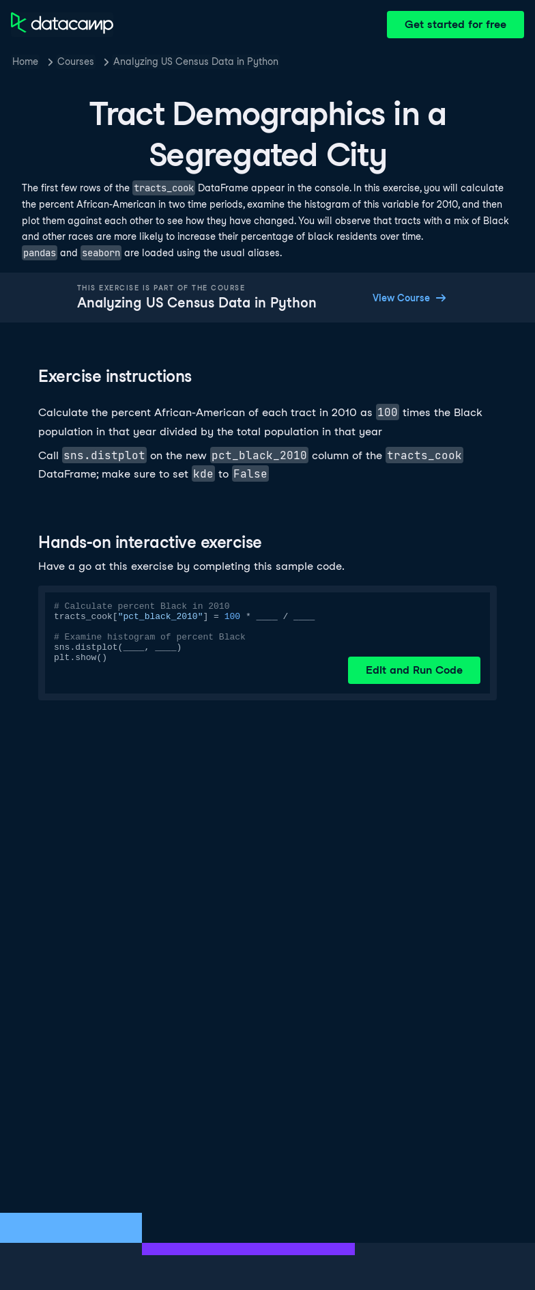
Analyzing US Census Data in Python (195, 61)
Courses (75, 61)
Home (25, 61)
